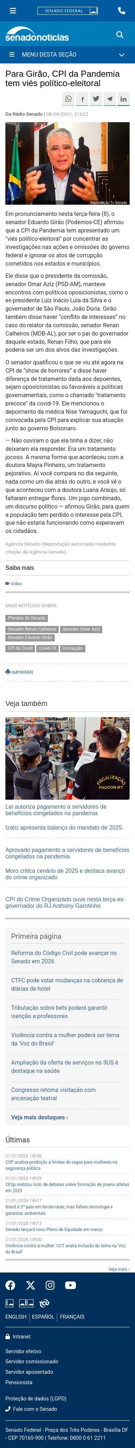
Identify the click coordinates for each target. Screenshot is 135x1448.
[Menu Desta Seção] (67, 54)
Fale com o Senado (31, 1409)
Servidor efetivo (23, 1352)
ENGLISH (16, 1317)
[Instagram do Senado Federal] (50, 1285)
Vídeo (16, 583)
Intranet (18, 1337)
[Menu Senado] (13, 10)
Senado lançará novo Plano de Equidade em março (54, 1229)
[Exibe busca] (120, 35)
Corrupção (73, 648)
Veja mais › (119, 1269)
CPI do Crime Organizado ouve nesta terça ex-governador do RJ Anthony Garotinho (65, 902)
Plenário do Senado (26, 618)
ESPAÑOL (43, 1317)
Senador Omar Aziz (81, 629)
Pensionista (18, 1383)
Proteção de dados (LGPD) (36, 1399)
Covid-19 (47, 648)
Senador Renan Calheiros (32, 629)
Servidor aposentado (29, 1372)
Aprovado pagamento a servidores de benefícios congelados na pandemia (67, 853)
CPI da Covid (20, 648)
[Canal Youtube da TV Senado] (68, 1285)
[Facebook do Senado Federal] (13, 1285)
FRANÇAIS (72, 1317)
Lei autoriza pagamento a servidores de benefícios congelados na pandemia (56, 810)
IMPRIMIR (19, 672)
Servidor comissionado (31, 1362)
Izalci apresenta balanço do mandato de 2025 (63, 828)
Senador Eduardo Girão (30, 637)
